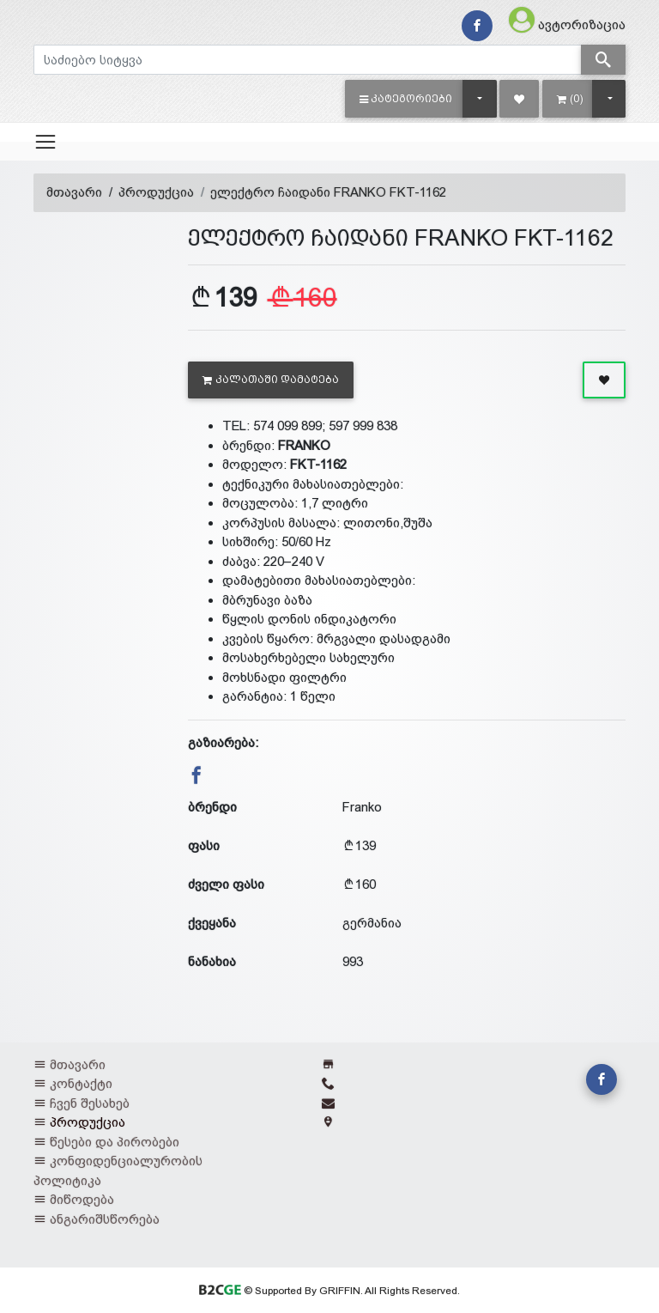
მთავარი (74, 192)
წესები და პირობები (114, 1141)
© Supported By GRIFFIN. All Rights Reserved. (329, 1291)
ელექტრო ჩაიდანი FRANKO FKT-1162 (328, 192)
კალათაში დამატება (271, 380)
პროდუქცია (156, 192)
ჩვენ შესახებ (90, 1103)
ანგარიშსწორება (105, 1219)
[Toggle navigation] (45, 142)
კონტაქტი (81, 1083)
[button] (406, 99)
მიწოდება (82, 1199)
